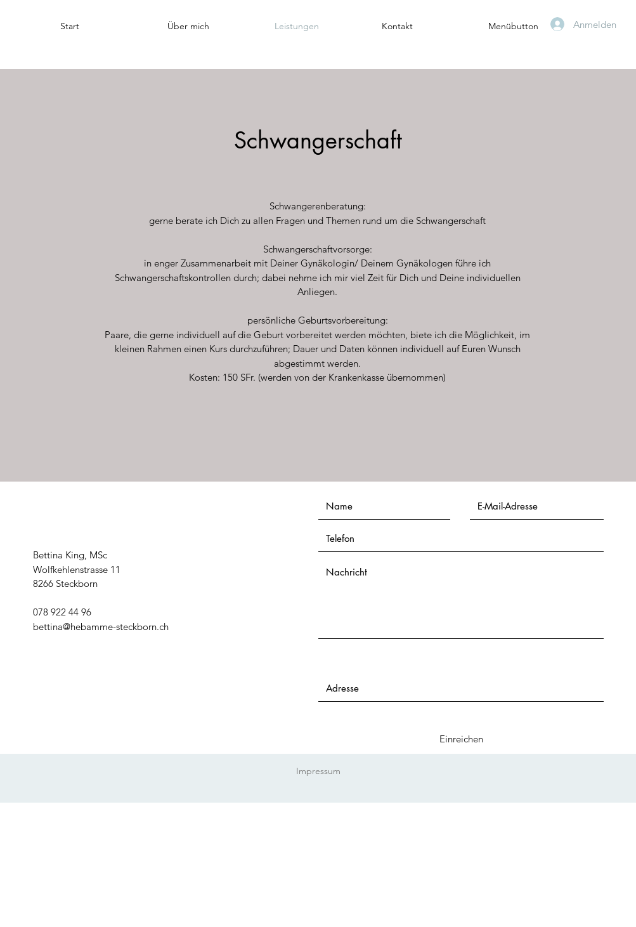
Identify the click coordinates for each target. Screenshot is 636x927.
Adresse (335, 663)
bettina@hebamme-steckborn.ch (101, 627)
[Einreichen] (462, 738)
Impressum (318, 771)
